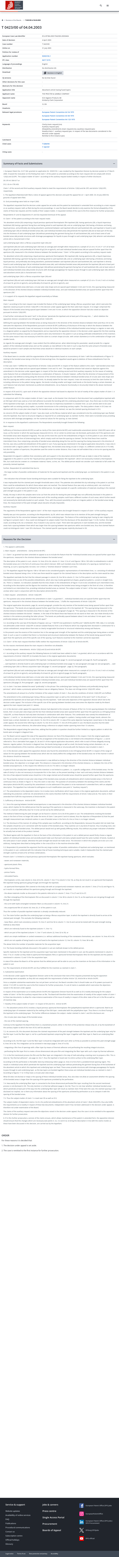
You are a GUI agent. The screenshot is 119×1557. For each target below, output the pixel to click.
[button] (59, 163)
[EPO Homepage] (14, 5)
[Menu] (107, 6)
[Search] (101, 6)
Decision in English (53, 73)
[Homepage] (2, 20)
